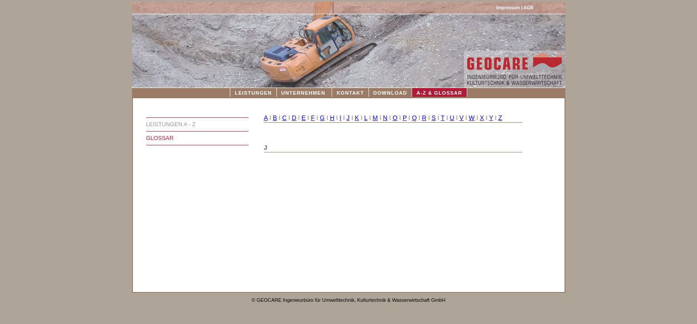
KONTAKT (350, 93)
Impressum (508, 7)
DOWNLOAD (390, 93)
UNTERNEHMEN (303, 93)
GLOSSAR (160, 138)
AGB (528, 7)
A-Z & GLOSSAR (439, 93)
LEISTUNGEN (253, 93)
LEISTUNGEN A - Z (171, 124)
